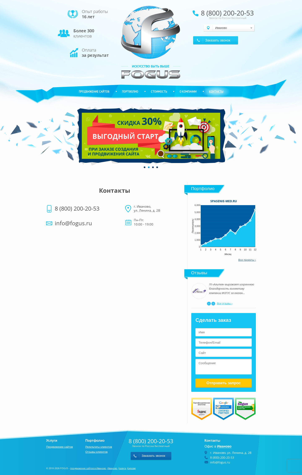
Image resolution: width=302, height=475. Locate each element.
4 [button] (157, 167)
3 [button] (153, 167)
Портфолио (130, 91)
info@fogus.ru (73, 223)
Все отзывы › (224, 303)
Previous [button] (209, 303)
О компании (188, 91)
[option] (151, 136)
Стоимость (159, 91)
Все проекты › (247, 259)
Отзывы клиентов (96, 451)
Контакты (216, 91)
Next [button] (213, 303)
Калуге (122, 468)
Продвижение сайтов (94, 91)
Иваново (112, 468)
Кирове (131, 468)
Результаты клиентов (98, 446)
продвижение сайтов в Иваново (88, 468)
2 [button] (149, 167)
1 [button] (145, 167)
